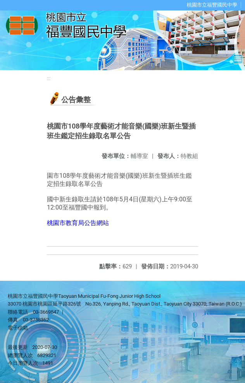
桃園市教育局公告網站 (78, 223)
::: (48, 78)
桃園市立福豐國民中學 (212, 5)
